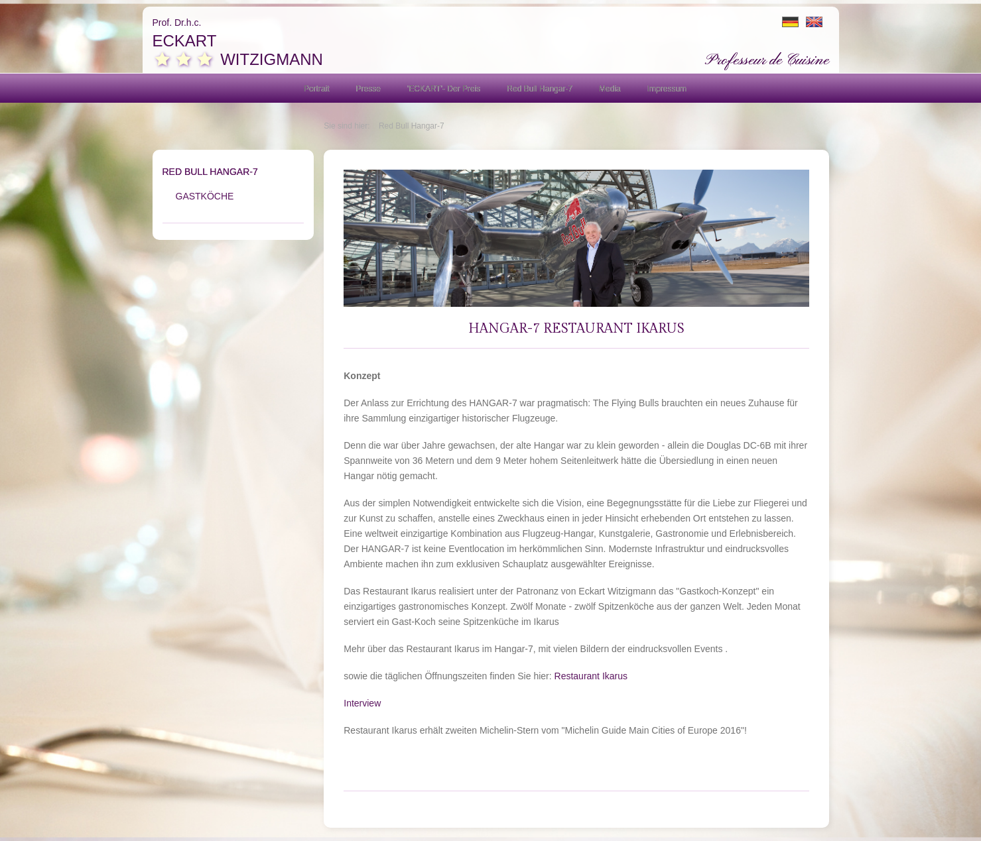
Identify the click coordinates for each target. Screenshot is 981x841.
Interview (362, 703)
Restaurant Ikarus (591, 676)
